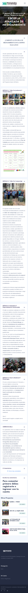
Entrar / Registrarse (5, 578)
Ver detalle (22, 504)
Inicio (2, 569)
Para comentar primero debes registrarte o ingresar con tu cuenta (11, 486)
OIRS (12, 558)
